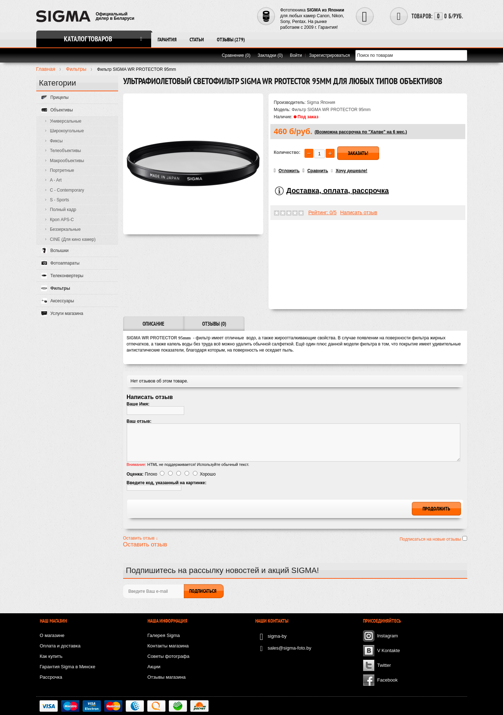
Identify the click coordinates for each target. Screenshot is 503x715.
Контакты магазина (168, 645)
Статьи (197, 39)
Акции (154, 666)
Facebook (387, 680)
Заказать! (358, 153)
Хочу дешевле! (351, 170)
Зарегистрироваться (329, 55)
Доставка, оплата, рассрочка (338, 190)
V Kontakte (388, 650)
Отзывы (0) (214, 323)
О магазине (52, 635)
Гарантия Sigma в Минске (68, 666)
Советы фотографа (169, 656)
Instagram (387, 635)
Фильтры (76, 69)
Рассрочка (51, 677)
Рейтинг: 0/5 (322, 212)
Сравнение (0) (236, 55)
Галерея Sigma (164, 635)
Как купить (51, 656)
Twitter (384, 665)
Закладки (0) (270, 55)
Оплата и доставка (60, 645)
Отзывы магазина (167, 677)
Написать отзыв (358, 212)
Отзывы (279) (231, 39)
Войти (296, 55)
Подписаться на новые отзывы (431, 539)
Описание (153, 323)
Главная (45, 69)
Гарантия (167, 39)
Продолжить (436, 508)
